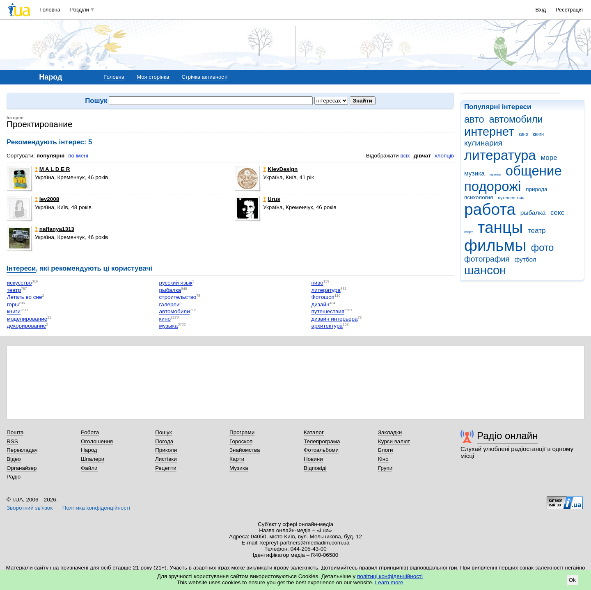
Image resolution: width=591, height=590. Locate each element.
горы (13, 304)
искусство (19, 283)
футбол (525, 259)
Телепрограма (322, 441)
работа (489, 209)
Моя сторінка (153, 77)
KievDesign (280, 169)
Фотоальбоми (321, 450)
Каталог (314, 432)
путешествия (511, 197)
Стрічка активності (204, 77)
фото (542, 247)
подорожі (492, 186)
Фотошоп (322, 297)
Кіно (383, 459)
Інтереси (21, 268)
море (549, 158)
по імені (78, 156)
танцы (500, 227)
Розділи (79, 10)
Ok (572, 580)
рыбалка (532, 212)
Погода (164, 441)
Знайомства (244, 450)
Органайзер (22, 468)
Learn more (389, 582)
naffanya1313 (54, 229)
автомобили (516, 119)
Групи (385, 468)
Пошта (15, 432)
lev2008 (47, 199)
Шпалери (92, 459)
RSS (12, 441)
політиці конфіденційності (390, 576)
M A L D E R (52, 169)
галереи (169, 304)
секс (557, 212)
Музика (238, 468)
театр (537, 231)
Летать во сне (24, 297)
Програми (241, 432)
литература (500, 155)
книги (538, 134)
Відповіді (315, 468)
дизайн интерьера (334, 319)
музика (474, 173)
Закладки (390, 432)
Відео (14, 459)
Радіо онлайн (507, 435)
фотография (487, 259)
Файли (89, 468)
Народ (89, 450)
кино (523, 134)
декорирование (26, 326)
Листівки (166, 459)
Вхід (541, 10)
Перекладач (22, 450)
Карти (236, 459)
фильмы (495, 245)
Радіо (14, 477)
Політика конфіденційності (96, 508)
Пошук (163, 432)
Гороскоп (240, 441)
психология (478, 197)
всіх (405, 156)
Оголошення (97, 441)
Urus (271, 199)
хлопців (444, 156)
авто (474, 119)
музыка (495, 174)
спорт (468, 232)
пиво (317, 283)
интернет (489, 131)
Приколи (166, 450)
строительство (178, 297)
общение (534, 170)
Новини (313, 459)
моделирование (27, 319)
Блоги (385, 450)
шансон (485, 270)
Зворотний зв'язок (30, 508)
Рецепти (165, 468)
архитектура (326, 326)
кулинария (483, 143)
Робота (90, 432)
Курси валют (394, 441)
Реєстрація (569, 10)
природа (536, 189)
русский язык (175, 283)
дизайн (320, 304)
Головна (50, 10)
